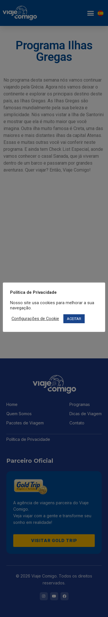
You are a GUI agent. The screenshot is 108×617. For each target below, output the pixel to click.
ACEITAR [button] (74, 319)
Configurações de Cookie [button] (35, 318)
